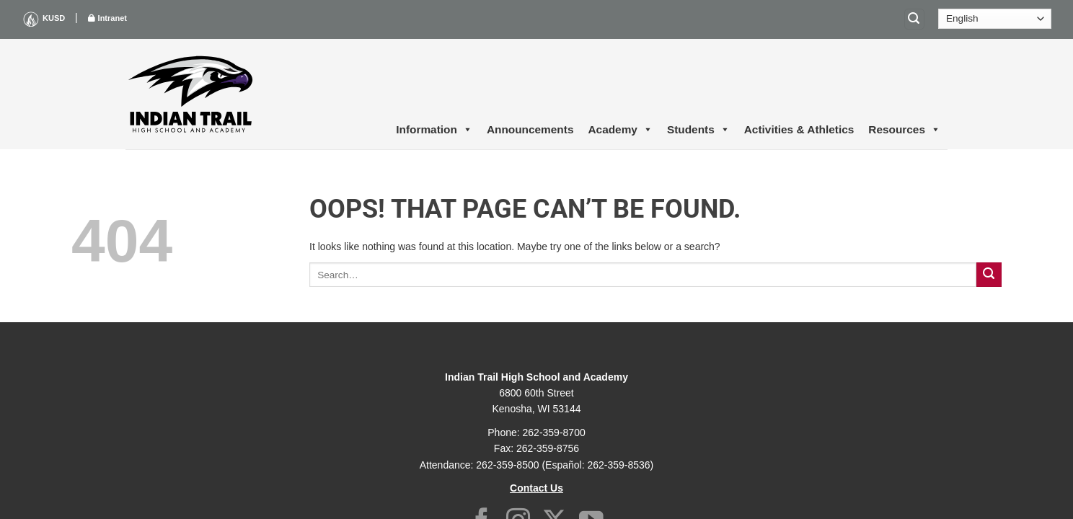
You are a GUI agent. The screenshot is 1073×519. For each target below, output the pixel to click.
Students (698, 129)
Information (434, 129)
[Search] (914, 19)
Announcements (530, 129)
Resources (904, 129)
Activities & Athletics (799, 129)
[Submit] (989, 275)
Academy (620, 129)
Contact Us (536, 488)
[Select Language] (994, 19)
